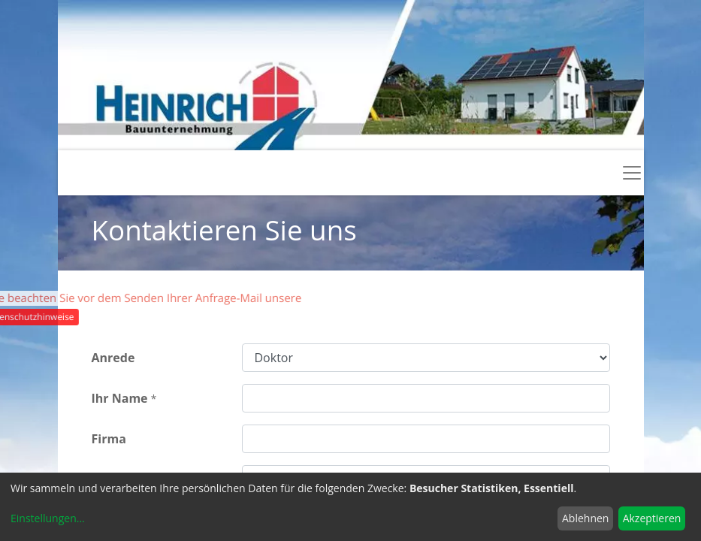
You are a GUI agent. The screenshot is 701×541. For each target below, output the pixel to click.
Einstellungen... (48, 518)
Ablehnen (585, 518)
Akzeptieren (652, 518)
